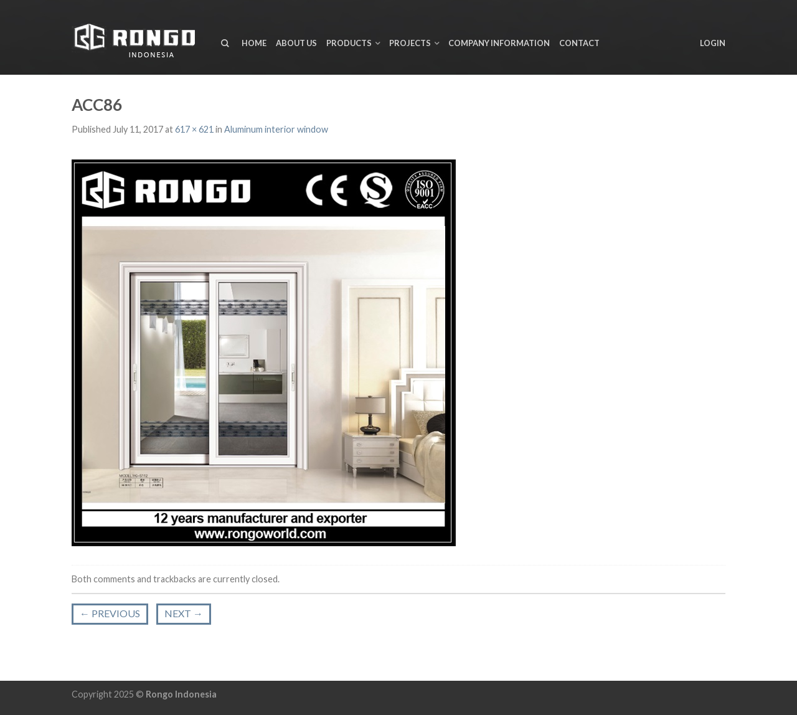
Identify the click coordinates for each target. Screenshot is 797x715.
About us (296, 43)
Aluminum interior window (276, 129)
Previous (110, 613)
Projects (410, 43)
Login (712, 43)
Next (183, 613)
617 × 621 (194, 129)
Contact (579, 43)
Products (349, 43)
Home (254, 43)
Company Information (499, 43)
